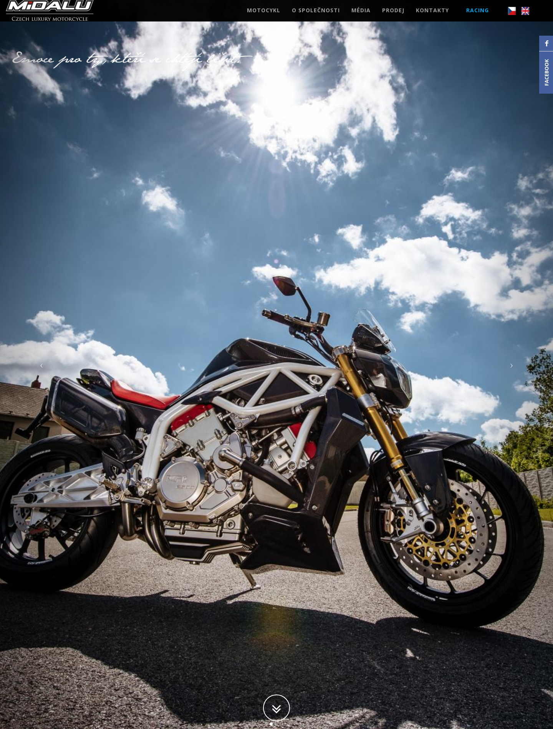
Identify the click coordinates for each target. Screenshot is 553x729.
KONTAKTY (432, 17)
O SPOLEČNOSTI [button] (316, 17)
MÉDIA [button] (361, 17)
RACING (477, 17)
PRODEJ (393, 17)
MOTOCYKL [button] (263, 17)
